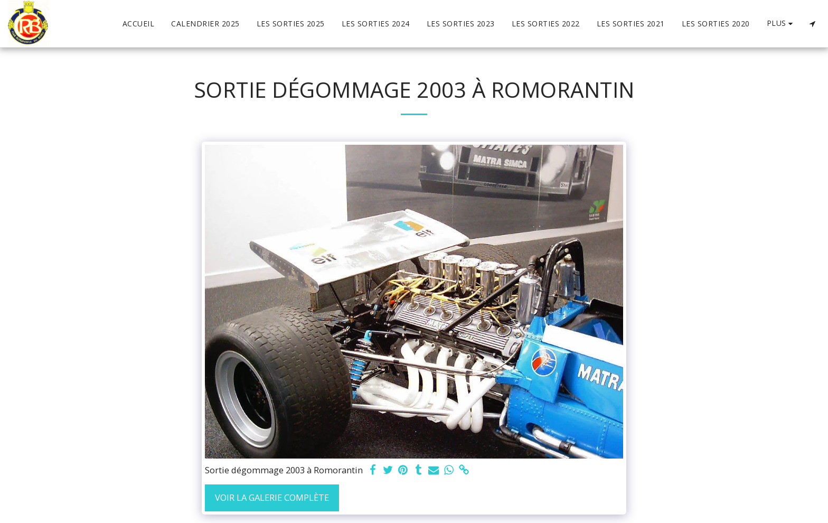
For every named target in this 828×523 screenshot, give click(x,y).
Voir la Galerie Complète (272, 497)
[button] (812, 23)
